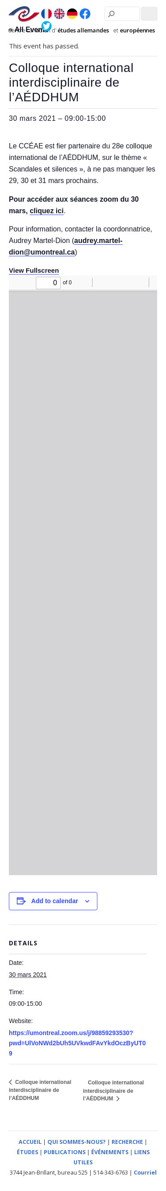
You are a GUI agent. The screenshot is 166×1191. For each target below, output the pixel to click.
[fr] (46, 14)
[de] (72, 14)
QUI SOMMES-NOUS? (76, 1142)
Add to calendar (54, 900)
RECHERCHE (127, 1142)
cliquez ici (46, 211)
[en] (59, 14)
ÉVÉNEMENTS (109, 1152)
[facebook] (85, 14)
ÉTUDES (27, 1152)
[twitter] (46, 26)
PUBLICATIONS (64, 1152)
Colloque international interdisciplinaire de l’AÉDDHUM (40, 1090)
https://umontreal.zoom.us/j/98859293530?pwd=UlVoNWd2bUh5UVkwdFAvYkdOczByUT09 (77, 1043)
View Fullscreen (34, 270)
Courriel (145, 1172)
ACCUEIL (30, 1142)
